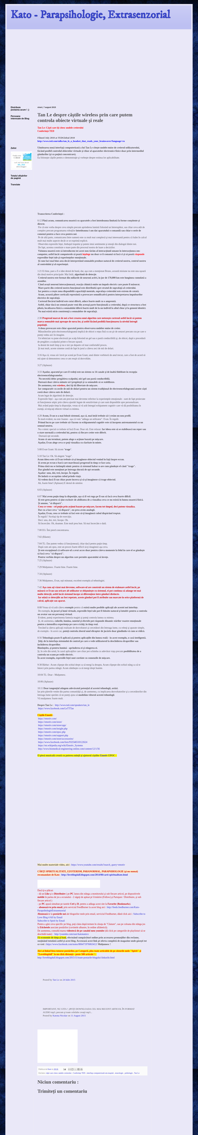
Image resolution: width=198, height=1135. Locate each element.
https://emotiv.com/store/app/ (52, 725)
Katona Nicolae (60, 1015)
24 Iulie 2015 (69, 979)
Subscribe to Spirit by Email (51, 920)
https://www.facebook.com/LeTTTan (56, 708)
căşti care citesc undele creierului (59, 1073)
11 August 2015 (78, 1015)
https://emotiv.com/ (47, 718)
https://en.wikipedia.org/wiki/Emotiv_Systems (60, 745)
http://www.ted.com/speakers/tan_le (72, 705)
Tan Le (56, 979)
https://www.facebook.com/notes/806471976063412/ (71, 944)
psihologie (129, 1073)
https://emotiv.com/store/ (50, 722)
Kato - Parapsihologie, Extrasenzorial (90, 15)
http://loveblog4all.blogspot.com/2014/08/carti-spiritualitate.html (94, 874)
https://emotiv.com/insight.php (53, 728)
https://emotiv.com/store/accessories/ (56, 738)
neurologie (119, 1073)
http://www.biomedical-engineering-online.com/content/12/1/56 (69, 748)
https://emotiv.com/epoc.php (52, 732)
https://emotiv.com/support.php (53, 735)
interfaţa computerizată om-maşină (100, 1073)
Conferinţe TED (79, 1073)
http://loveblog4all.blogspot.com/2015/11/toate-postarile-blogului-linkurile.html (76, 957)
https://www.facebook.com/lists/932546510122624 (62, 742)
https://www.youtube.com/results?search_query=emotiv (98, 864)
